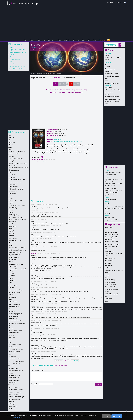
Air (9, 140)
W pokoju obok (13, 368)
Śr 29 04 (55, 84)
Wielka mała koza (13, 378)
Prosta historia (12, 318)
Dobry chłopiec (13, 186)
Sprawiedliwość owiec (111, 195)
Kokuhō (10, 224)
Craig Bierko (71, 141)
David (10, 172)
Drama (107, 94)
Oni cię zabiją (12, 285)
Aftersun (11, 137)
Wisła (106, 301)
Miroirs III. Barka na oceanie (113, 57)
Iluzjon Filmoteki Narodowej (113, 253)
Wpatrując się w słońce (112, 83)
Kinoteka (107, 272)
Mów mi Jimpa (12, 259)
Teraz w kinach (19, 132)
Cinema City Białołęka (111, 237)
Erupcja (10, 203)
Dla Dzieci (76, 40)
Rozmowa (11, 337)
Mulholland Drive (13, 262)
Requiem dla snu (13, 333)
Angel (10, 147)
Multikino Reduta (110, 282)
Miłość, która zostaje (14, 252)
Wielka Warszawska (14, 380)
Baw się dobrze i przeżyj (15, 158)
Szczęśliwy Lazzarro (14, 352)
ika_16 (32, 314)
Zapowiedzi (41, 40)
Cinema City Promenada (112, 244)
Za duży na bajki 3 (16, 69)
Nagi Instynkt (12, 266)
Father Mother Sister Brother (17, 205)
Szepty (10, 354)
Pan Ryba (11, 295)
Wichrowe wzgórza (14, 375)
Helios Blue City (109, 251)
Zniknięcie (11, 401)
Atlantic (107, 230)
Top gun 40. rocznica (111, 199)
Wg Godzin (67, 40)
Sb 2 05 (67, 84)
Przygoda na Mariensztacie (16, 323)
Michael (107, 55)
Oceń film (45, 162)
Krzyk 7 (10, 228)
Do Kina (50, 40)
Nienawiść (11, 276)
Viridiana (11, 366)
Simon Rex (78, 141)
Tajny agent (12, 356)
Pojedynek (11, 311)
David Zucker (40, 49)
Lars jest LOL (12, 238)
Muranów (107, 291)
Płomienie (11, 328)
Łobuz (106, 104)
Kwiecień (107, 71)
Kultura (107, 275)
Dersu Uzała (12, 177)
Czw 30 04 (60, 84)
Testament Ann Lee (14, 359)
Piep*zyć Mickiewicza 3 (15, 304)
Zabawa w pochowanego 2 (113, 101)
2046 (9, 135)
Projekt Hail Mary (15, 59)
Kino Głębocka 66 (110, 258)
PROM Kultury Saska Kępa (112, 294)
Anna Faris (56, 141)
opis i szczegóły (47, 74)
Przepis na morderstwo (112, 96)
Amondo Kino (109, 227)
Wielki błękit (12, 382)
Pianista (107, 78)
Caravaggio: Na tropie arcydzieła (18, 167)
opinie (59, 74)
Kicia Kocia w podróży (15, 217)
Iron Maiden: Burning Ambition (114, 206)
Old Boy (10, 283)
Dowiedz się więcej (17, 417)
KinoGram (108, 268)
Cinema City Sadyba (111, 246)
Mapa (94, 40)
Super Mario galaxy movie (112, 99)
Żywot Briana (12, 406)
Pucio (106, 81)
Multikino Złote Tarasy (111, 289)
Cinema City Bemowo (111, 234)
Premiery (32, 40)
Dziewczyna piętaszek (15, 200)
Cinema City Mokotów (111, 242)
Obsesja (107, 211)
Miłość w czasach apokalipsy (113, 183)
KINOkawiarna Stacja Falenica (114, 270)
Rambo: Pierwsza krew (15, 330)
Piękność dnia (12, 302)
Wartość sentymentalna (15, 371)
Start (25, 40)
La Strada (11, 236)
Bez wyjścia (12, 161)
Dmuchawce (108, 87)
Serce (10, 340)
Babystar (107, 66)
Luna (106, 277)
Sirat (9, 342)
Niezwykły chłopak (110, 188)
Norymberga (12, 280)
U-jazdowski (108, 299)
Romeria (107, 213)
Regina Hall (63, 141)
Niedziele (11, 273)
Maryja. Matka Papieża (111, 74)
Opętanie (11, 287)
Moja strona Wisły (13, 255)
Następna (75, 361)
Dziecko (10, 198)
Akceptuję (116, 416)
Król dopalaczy (12, 226)
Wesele (10, 373)
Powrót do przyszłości (15, 314)
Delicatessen (12, 175)
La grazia (11, 233)
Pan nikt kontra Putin (14, 292)
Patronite (102, 40)
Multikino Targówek (111, 284)
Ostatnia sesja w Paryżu (15, 290)
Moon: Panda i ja (13, 257)
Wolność (11, 385)
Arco (106, 64)
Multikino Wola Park (111, 287)
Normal (107, 60)
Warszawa (111, 44)
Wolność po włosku (110, 175)
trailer (54, 74)
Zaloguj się (109, 2)
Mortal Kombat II (110, 186)
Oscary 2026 (86, 40)
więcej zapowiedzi (111, 220)
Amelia (10, 144)
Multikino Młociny (110, 280)
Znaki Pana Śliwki (110, 217)
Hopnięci (12, 64)
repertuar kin (38, 74)
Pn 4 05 (74, 84)
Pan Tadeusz (12, 297)
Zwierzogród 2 (12, 404)
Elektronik (107, 249)
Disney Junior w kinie (14, 182)
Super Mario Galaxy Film (17, 50)
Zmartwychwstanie (14, 399)
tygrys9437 (34, 253)
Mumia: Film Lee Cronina (112, 76)
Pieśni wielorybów (13, 306)
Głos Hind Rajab (13, 208)
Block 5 (107, 204)
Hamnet (10, 210)
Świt (106, 296)
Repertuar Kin (114, 224)
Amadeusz (11, 142)
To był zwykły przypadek (16, 361)
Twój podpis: (35, 384)
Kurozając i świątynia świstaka (114, 208)
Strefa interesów (13, 347)
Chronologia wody (110, 69)
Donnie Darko (12, 193)
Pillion (10, 309)
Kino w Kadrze (109, 265)
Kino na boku (108, 261)
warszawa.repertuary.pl (25, 3)
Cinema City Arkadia (111, 232)
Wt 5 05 (78, 84)
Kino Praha (108, 263)
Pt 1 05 (64, 84)
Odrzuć (106, 416)
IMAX (106, 256)
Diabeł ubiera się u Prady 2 (113, 172)
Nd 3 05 (71, 84)
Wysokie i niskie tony (14, 392)
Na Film (58, 40)
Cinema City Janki (110, 239)
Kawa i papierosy (13, 215)
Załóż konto (118, 2)
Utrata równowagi (14, 363)
